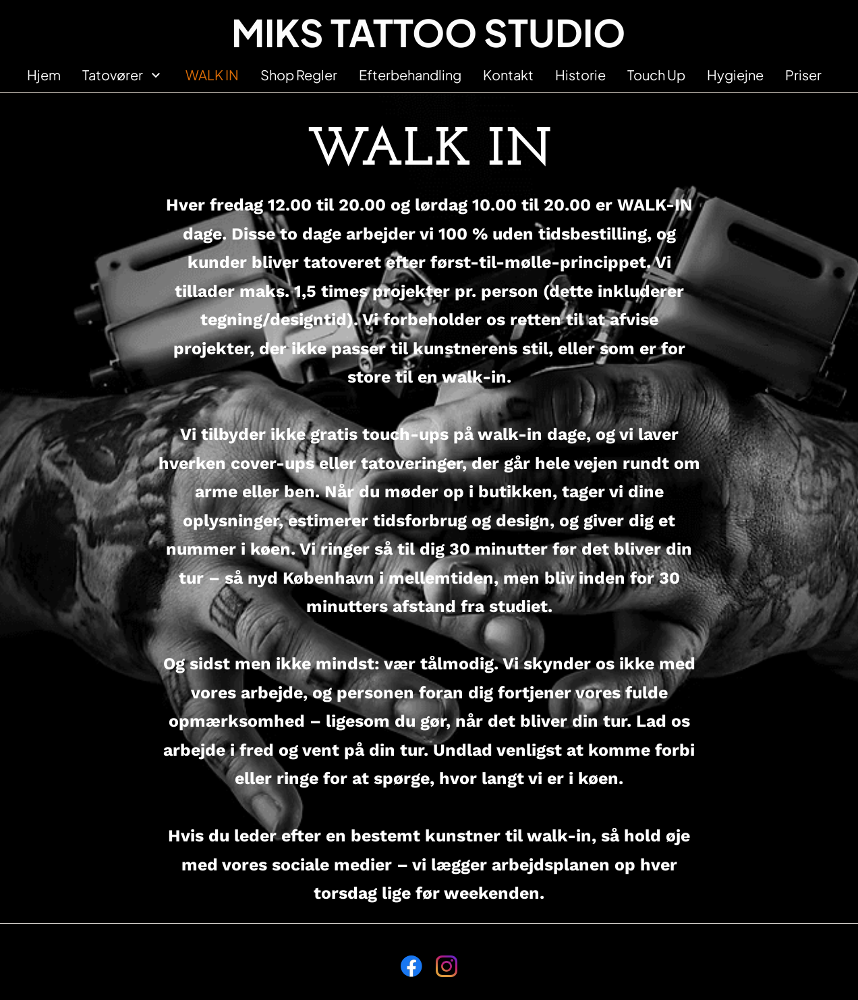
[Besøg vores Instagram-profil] (446, 966)
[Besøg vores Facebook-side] (411, 966)
